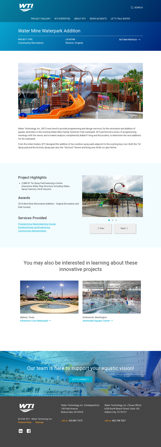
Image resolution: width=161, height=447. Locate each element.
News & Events (98, 18)
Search (137, 7)
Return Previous (130, 39)
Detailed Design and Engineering (34, 227)
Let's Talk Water (120, 18)
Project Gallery (40, 18)
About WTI (80, 18)
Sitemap (39, 422)
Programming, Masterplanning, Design (37, 224)
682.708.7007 (119, 420)
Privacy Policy (24, 422)
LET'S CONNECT (80, 379)
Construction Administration (32, 230)
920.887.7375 (75, 420)
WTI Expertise (62, 18)
